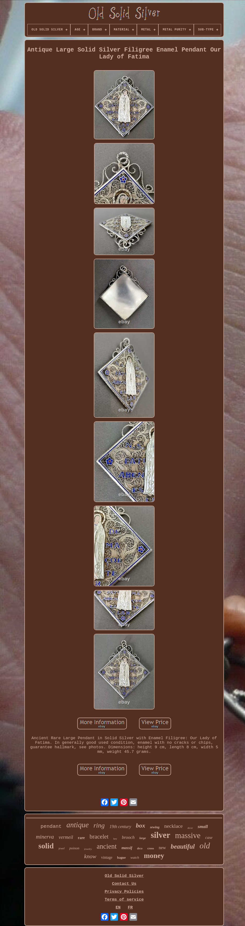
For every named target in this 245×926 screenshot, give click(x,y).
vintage (106, 857)
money (154, 855)
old (205, 845)
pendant (50, 826)
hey (115, 838)
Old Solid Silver (124, 876)
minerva (45, 837)
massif (127, 848)
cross (150, 848)
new (162, 847)
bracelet (98, 836)
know (90, 856)
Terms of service (124, 899)
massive (187, 835)
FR (130, 907)
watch (134, 857)
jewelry (88, 848)
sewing (155, 827)
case (208, 837)
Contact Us (124, 883)
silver (160, 835)
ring (99, 825)
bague (121, 857)
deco (140, 848)
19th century (120, 826)
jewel (62, 848)
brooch (128, 837)
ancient (107, 846)
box (140, 825)
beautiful (183, 846)
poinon (74, 848)
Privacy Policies (124, 891)
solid (46, 845)
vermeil (66, 837)
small (203, 826)
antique (78, 825)
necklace (173, 826)
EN (118, 907)
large (142, 838)
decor (190, 828)
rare (81, 838)
